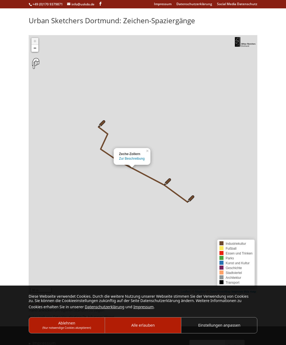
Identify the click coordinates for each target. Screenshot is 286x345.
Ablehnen (66, 324)
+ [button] (35, 41)
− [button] (35, 48)
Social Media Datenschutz (237, 4)
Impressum (163, 4)
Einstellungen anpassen (219, 325)
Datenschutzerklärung (194, 4)
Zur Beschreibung (132, 158)
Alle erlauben (143, 325)
